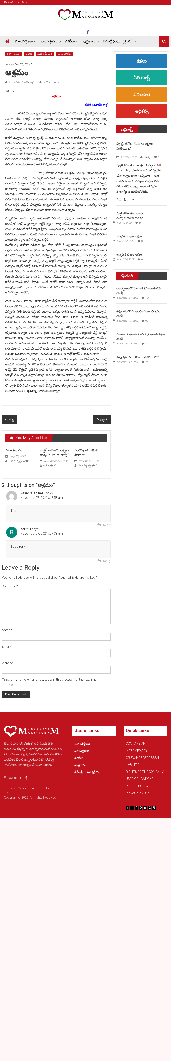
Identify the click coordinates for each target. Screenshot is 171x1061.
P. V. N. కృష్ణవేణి (16, 460)
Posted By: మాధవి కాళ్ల (20, 82)
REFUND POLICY (137, 786)
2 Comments (49, 82)
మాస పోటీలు (64, 53)
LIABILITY (132, 764)
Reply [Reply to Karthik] (107, 561)
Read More (125, 199)
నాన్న (10, 419)
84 (146, 343)
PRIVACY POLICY (137, 793)
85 (146, 320)
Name (7, 630)
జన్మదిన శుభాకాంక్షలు (129, 236)
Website (7, 663)
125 (147, 298)
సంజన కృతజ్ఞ (84, 465)
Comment (10, 586)
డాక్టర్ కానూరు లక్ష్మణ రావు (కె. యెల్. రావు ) (54, 452)
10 (140, 222)
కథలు (29, 53)
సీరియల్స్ (142, 77)
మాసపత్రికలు (24, 41)
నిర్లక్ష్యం (101, 419)
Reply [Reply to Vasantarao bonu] (107, 525)
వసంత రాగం (13, 450)
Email (7, 646)
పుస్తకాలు (89, 41)
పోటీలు (70, 41)
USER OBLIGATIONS (140, 779)
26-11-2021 (13, 53)
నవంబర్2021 (44, 53)
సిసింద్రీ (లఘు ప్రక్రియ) (117, 41)
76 (146, 362)
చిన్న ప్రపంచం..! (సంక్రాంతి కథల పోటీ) (138, 357)
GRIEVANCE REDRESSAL (143, 757)
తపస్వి (46, 465)
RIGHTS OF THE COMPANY (145, 772)
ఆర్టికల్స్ (141, 111)
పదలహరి (141, 94)
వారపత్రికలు (49, 41)
